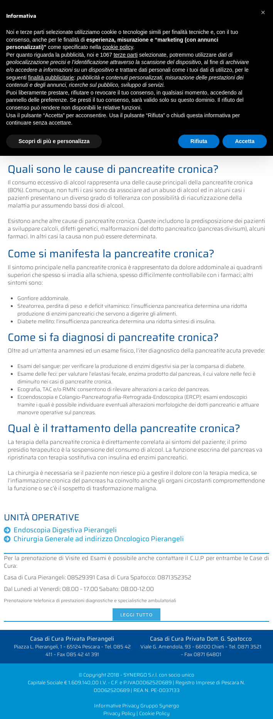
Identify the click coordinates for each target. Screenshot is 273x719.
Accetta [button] (244, 141)
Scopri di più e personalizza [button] (54, 141)
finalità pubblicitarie (51, 77)
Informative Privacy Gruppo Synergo (136, 706)
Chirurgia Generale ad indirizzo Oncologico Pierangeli (98, 538)
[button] (263, 12)
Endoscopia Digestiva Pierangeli (65, 530)
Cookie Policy (154, 713)
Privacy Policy (119, 713)
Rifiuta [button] (198, 141)
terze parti (126, 55)
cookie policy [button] (118, 47)
